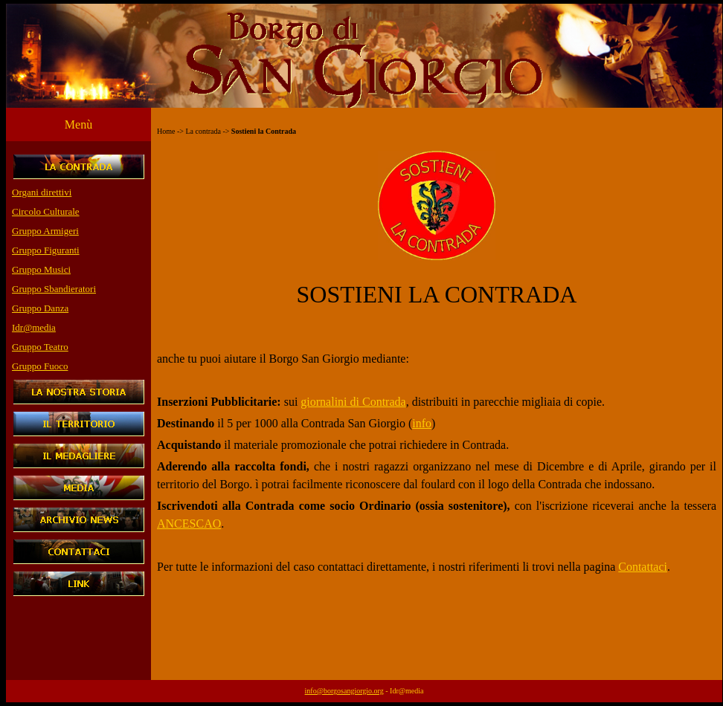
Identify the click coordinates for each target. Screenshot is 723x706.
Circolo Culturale (46, 211)
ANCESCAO (189, 523)
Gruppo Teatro (40, 346)
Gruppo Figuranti (46, 250)
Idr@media (34, 327)
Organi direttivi (41, 192)
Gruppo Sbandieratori (54, 288)
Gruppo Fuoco (40, 366)
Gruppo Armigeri (45, 230)
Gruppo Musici (41, 269)
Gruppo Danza (40, 308)
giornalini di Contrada (353, 401)
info (421, 423)
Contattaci (642, 566)
